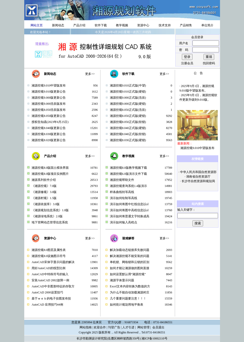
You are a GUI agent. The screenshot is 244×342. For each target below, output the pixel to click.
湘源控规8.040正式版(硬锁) (128, 128)
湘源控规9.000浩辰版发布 (49, 103)
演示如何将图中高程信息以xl (129, 210)
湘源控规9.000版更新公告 (49, 97)
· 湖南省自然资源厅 (197, 176)
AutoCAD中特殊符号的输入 (50, 274)
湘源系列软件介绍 (44, 180)
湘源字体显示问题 (122, 280)
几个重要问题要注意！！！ (128, 298)
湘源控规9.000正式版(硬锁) (128, 103)
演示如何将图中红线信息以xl (129, 204)
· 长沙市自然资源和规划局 (197, 181)
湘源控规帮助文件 (122, 180)
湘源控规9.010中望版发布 (49, 85)
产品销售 (186, 25)
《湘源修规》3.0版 (44, 192)
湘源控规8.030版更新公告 (49, 134)
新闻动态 (58, 25)
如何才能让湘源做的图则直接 (129, 268)
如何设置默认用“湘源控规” (128, 274)
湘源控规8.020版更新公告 (49, 140)
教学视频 (122, 25)
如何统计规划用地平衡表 (126, 304)
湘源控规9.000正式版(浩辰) (128, 97)
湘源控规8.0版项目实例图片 (50, 174)
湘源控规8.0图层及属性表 (49, 250)
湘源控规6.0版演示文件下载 (128, 174)
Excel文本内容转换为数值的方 (130, 286)
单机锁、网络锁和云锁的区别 (129, 262)
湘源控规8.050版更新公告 (49, 116)
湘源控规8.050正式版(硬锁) (128, 116)
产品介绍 (79, 25)
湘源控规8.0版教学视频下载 (128, 167)
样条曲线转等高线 (122, 192)
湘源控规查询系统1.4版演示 (128, 186)
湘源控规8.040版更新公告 (49, 128)
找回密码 (209, 63)
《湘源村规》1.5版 (44, 198)
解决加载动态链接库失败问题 (129, 250)
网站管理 (143, 327)
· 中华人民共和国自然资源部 (197, 172)
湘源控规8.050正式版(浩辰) (128, 110)
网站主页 (37, 25)
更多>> (90, 74)
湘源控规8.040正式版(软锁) (128, 134)
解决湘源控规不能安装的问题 (129, 256)
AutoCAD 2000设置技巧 (47, 292)
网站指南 (86, 327)
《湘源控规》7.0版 (44, 186)
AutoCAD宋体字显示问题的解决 (53, 262)
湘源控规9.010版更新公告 (49, 91)
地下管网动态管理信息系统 (50, 222)
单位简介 (207, 25)
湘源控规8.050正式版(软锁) (128, 122)
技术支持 (165, 25)
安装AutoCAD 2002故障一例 (50, 280)
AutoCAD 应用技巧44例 (47, 304)
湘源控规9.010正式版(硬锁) (128, 91)
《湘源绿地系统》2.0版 (47, 216)
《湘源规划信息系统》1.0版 (50, 210)
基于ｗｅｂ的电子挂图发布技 (51, 298)
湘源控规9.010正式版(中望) (128, 85)
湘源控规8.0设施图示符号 (49, 256)
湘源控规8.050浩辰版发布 (49, 110)
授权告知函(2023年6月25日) (50, 122)
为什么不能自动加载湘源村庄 (129, 292)
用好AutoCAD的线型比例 (48, 268)
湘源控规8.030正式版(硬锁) (128, 140)
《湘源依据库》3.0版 (46, 204)
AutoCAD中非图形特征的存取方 (53, 286)
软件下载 (101, 25)
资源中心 (143, 25)
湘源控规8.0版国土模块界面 (50, 167)
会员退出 (158, 327)
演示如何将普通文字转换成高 (129, 216)
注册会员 (187, 63)
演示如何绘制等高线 (123, 198)
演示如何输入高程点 (123, 222)
